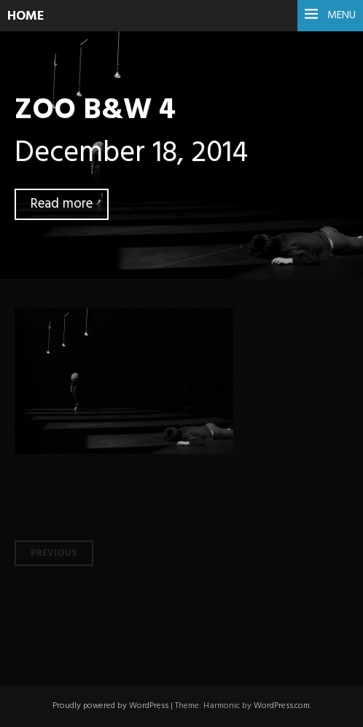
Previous (54, 553)
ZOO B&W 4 (95, 110)
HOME (25, 16)
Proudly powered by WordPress (110, 705)
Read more (62, 204)
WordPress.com (282, 705)
